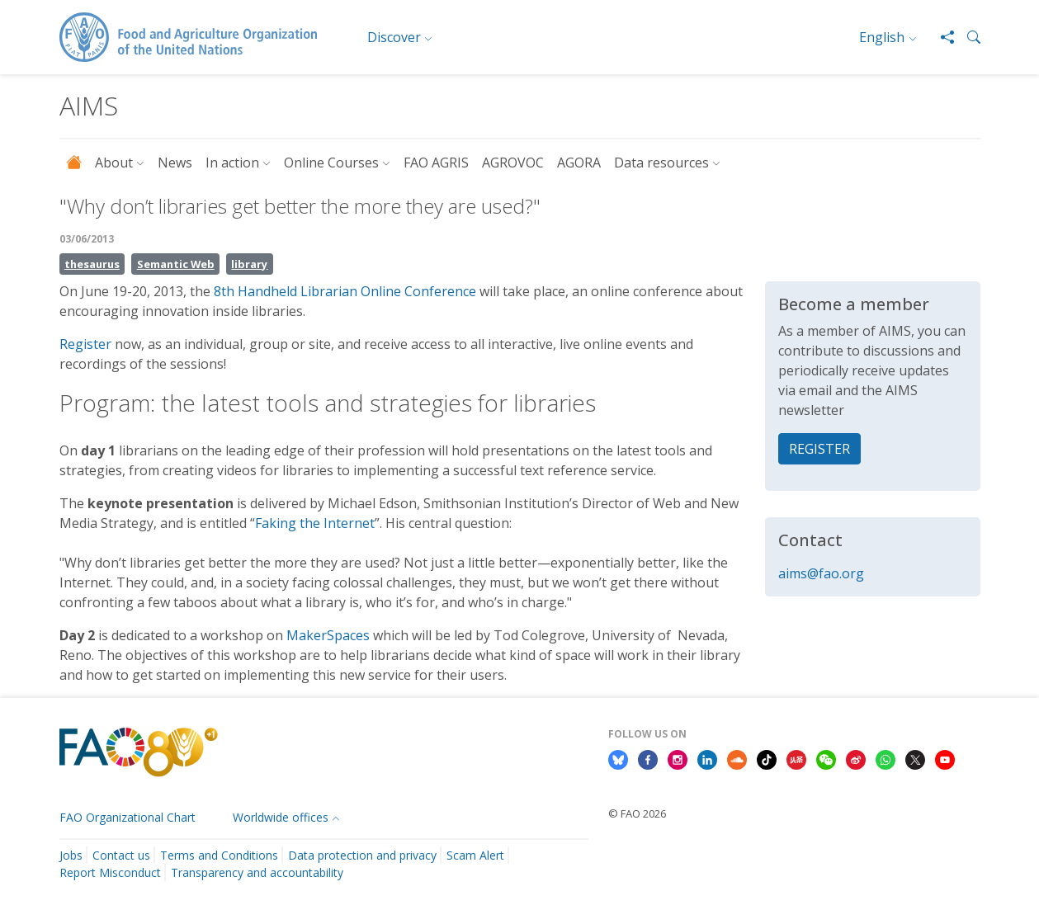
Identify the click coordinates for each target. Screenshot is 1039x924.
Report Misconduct (110, 872)
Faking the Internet (315, 523)
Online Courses (331, 162)
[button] (967, 37)
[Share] (941, 37)
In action (232, 162)
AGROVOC (513, 162)
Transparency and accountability (257, 872)
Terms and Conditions (219, 855)
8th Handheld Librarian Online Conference (345, 291)
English (881, 37)
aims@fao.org (821, 573)
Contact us (121, 855)
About (114, 162)
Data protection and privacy (362, 855)
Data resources (661, 162)
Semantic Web (176, 264)
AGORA (579, 162)
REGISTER (819, 449)
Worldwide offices (280, 817)
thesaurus (92, 264)
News (175, 162)
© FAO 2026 (637, 813)
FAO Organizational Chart (127, 817)
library (249, 264)
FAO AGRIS (436, 162)
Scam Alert (475, 855)
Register (85, 344)
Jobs (71, 855)
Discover (394, 37)
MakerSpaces (329, 635)
